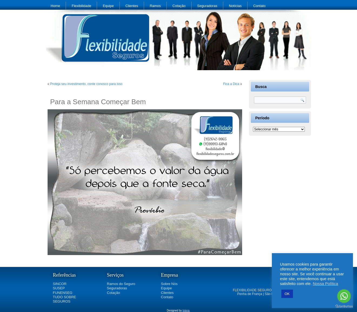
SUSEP (59, 288)
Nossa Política (325, 284)
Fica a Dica (231, 84)
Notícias (235, 6)
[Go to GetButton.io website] (344, 306)
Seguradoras (207, 6)
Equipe (108, 6)
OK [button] (287, 294)
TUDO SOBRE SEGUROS (64, 299)
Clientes (131, 6)
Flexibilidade (81, 6)
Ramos (155, 6)
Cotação (178, 6)
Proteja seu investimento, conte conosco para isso (86, 84)
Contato (259, 6)
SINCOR (60, 284)
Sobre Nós (169, 284)
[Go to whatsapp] (344, 296)
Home (55, 6)
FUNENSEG (62, 293)
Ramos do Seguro (121, 284)
